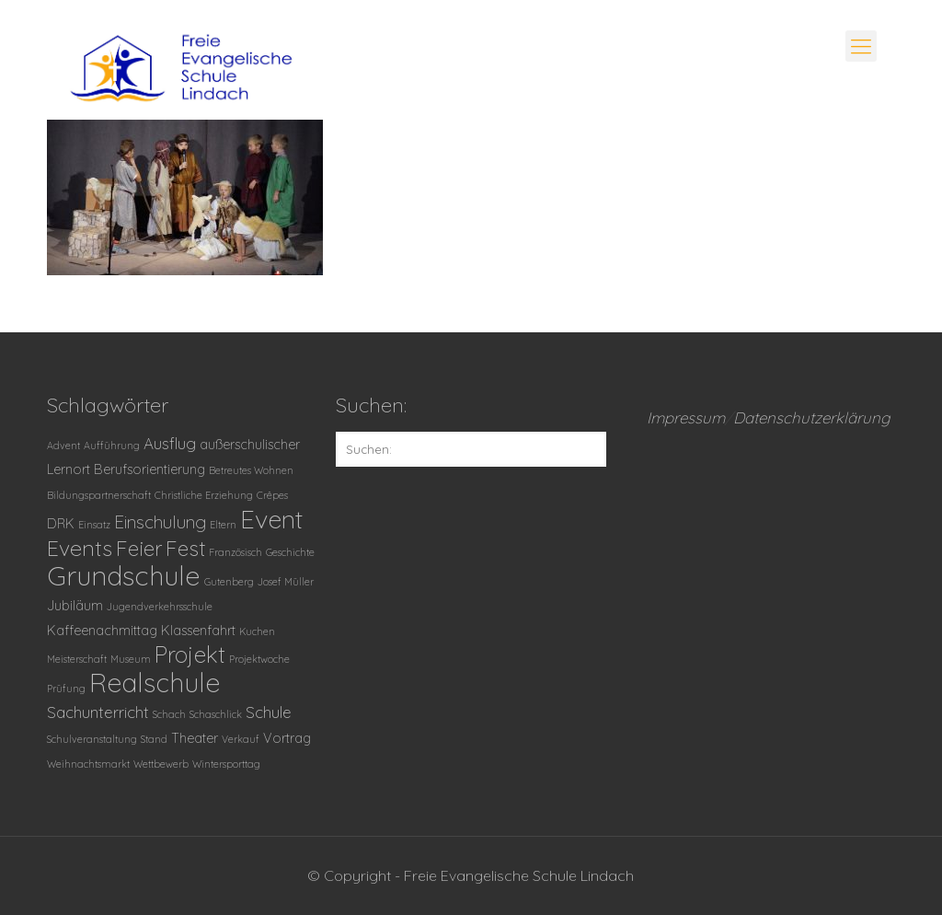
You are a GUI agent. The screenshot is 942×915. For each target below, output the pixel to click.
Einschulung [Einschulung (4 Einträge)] (160, 522)
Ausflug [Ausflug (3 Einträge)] (170, 443)
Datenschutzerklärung (811, 417)
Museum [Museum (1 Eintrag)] (130, 659)
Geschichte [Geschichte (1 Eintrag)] (290, 552)
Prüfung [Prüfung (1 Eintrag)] (66, 688)
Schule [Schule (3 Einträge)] (269, 712)
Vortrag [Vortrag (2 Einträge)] (287, 738)
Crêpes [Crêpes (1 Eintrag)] (272, 495)
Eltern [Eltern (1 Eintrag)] (223, 524)
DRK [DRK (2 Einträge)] (61, 523)
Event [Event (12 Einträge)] (271, 519)
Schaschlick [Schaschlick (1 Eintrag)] (216, 714)
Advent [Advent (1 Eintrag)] (63, 445)
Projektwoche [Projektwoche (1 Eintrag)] (259, 659)
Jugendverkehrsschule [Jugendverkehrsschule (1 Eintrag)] (160, 606)
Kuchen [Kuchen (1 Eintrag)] (257, 631)
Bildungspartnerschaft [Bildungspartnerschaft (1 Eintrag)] (99, 495)
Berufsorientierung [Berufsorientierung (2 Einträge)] (149, 469)
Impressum (686, 417)
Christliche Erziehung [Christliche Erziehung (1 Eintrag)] (204, 495)
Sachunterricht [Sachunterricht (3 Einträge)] (98, 712)
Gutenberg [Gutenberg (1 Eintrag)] (229, 581)
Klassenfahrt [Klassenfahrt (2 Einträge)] (198, 630)
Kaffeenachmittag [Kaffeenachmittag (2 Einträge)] (102, 630)
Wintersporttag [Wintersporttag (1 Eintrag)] (226, 764)
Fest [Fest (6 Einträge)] (185, 549)
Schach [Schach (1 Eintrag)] (169, 714)
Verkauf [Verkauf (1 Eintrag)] (240, 739)
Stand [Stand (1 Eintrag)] (154, 739)
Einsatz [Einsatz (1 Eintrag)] (94, 524)
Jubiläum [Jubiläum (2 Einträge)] (75, 605)
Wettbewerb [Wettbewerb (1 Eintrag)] (161, 764)
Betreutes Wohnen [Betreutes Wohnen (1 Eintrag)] (251, 470)
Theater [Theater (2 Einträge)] (194, 738)
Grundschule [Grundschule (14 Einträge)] (124, 575)
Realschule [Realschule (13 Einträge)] (154, 682)
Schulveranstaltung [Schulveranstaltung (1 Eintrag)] (92, 739)
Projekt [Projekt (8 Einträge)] (190, 654)
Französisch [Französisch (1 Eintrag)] (235, 552)
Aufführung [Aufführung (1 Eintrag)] (112, 445)
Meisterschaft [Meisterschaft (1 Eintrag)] (77, 659)
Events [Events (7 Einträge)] (79, 548)
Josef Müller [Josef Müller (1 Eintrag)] (286, 581)
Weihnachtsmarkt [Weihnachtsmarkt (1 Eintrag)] (88, 764)
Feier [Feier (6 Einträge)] (139, 549)
